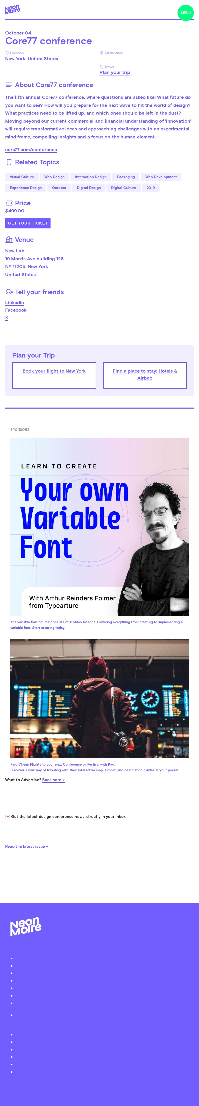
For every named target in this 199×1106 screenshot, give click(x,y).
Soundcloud (102, 1056)
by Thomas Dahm (99, 1084)
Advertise (102, 988)
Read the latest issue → (26, 846)
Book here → (53, 780)
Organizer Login (102, 980)
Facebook (16, 310)
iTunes (102, 1064)
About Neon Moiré (102, 958)
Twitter (102, 1034)
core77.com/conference (31, 149)
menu (186, 13)
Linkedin (14, 302)
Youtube (102, 1071)
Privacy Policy (102, 1015)
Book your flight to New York (54, 371)
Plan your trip (115, 72)
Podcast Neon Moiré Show (102, 965)
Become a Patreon (102, 1003)
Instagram (102, 1049)
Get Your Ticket (28, 223)
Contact (102, 995)
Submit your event (102, 973)
